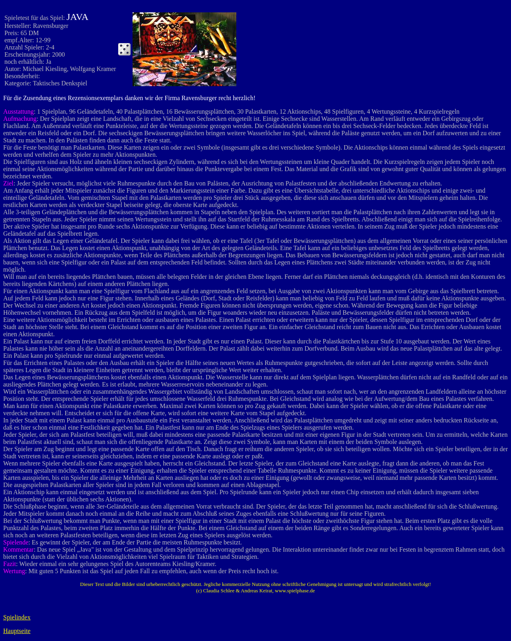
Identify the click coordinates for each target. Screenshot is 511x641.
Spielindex (16, 617)
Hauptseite (16, 630)
